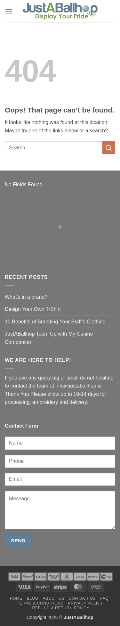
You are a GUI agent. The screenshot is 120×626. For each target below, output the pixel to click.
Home (16, 598)
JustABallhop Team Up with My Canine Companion (49, 338)
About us (53, 598)
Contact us (82, 598)
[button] (8, 11)
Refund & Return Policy (61, 608)
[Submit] (108, 147)
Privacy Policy (85, 603)
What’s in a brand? (26, 297)
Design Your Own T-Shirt (33, 309)
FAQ (104, 598)
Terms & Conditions (40, 603)
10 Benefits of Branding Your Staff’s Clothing (55, 321)
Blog (32, 598)
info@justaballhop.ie (78, 385)
